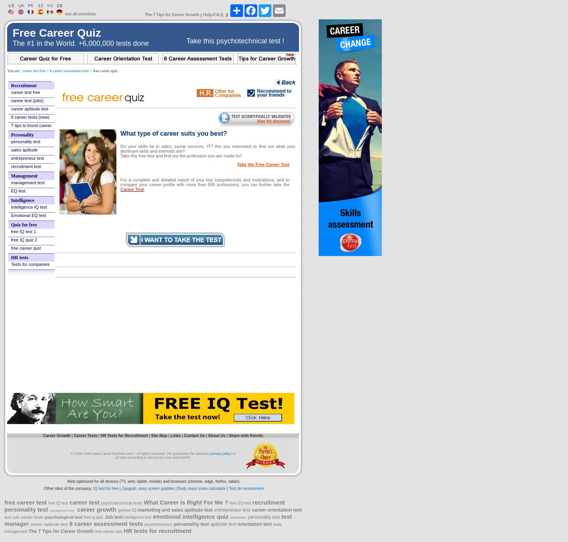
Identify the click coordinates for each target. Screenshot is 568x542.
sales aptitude (24, 150)
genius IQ (128, 510)
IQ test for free (105, 488)
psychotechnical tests (121, 503)
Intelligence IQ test (29, 207)
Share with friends (246, 436)
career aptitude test (29, 109)
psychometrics (158, 524)
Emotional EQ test (28, 215)
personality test (25, 141)
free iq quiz (93, 517)
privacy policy (221, 454)
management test (28, 182)
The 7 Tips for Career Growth (172, 15)
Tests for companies (30, 264)
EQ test (18, 191)
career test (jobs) (27, 100)
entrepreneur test (27, 158)
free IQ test (58, 503)
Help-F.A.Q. (214, 15)
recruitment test (26, 166)
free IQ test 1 (23, 231)
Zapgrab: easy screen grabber (147, 488)
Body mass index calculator (202, 488)
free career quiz (26, 248)
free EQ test (240, 503)
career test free (34, 71)
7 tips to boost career (31, 125)
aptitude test (224, 524)
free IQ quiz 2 (24, 239)
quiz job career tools (23, 517)
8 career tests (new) (30, 117)
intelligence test (137, 517)
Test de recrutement (246, 488)
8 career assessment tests (69, 71)
